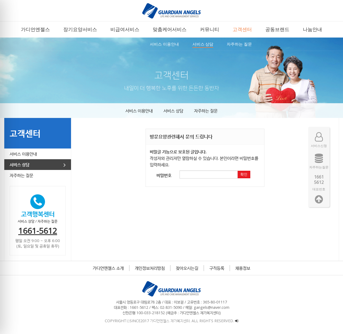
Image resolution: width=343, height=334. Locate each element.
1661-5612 (37, 230)
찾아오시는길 (187, 268)
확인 (243, 174)
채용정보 (242, 268)
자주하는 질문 (206, 111)
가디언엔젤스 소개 (108, 268)
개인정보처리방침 (150, 268)
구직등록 (216, 268)
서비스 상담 (173, 111)
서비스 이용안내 (139, 111)
